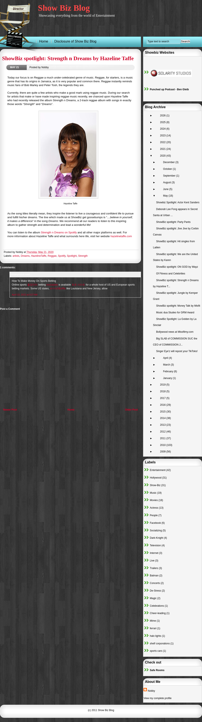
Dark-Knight (156, 537)
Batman (154, 575)
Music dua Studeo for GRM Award (175, 312)
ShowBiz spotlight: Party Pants (173, 222)
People (154, 515)
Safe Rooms (157, 670)
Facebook (155, 522)
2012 (163, 431)
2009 (163, 451)
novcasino (52, 284)
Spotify (61, 255)
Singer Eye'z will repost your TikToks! (177, 351)
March (167, 364)
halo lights (155, 635)
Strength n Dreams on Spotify (59, 232)
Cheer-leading (158, 613)
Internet (154, 553)
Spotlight (72, 255)
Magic (153, 598)
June (166, 189)
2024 (163, 128)
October (168, 169)
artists (16, 255)
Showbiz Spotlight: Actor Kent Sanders (177, 202)
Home (71, 409)
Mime (153, 620)
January (168, 378)
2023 (163, 135)
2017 (163, 398)
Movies (154, 500)
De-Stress (155, 590)
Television (155, 545)
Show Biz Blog (64, 8)
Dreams (25, 255)
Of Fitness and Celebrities (170, 273)
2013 (163, 424)
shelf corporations (160, 643)
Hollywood (155, 477)
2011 (163, 438)
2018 (163, 391)
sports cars (156, 650)
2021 (163, 149)
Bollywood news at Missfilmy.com (174, 331)
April (166, 357)
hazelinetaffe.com (121, 236)
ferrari (153, 628)
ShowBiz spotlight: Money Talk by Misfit (178, 305)
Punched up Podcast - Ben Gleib (169, 89)
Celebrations (157, 605)
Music (153, 492)
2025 (163, 122)
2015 (163, 411)
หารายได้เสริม (58, 288)
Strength (83, 255)
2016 (163, 404)
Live (152, 560)
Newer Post (10, 409)
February (168, 371)
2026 (163, 115)
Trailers (154, 568)
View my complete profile (157, 698)
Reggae (52, 255)
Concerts (155, 583)
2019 (163, 384)
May (166, 195)
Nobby (151, 690)
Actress (154, 507)
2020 (163, 155)
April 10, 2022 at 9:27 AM (24, 294)
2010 (163, 445)
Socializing (156, 530)
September (169, 175)
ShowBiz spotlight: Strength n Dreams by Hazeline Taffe (68, 58)
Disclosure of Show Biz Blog (75, 41)
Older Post (131, 409)
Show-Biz (155, 485)
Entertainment (158, 470)
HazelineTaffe (38, 255)
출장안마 (32, 284)
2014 (163, 418)
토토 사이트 (78, 284)
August (167, 182)
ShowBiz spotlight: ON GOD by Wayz (177, 266)
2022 (163, 142)
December (169, 162)
